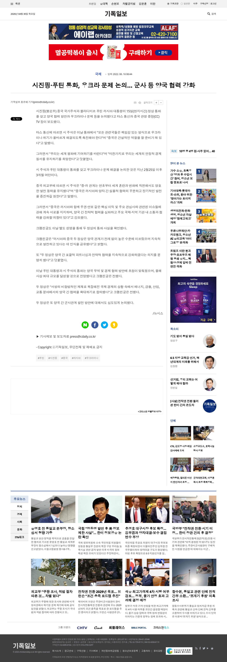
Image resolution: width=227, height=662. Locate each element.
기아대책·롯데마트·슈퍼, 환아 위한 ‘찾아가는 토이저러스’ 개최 (181, 196)
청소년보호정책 (130, 650)
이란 (152, 4)
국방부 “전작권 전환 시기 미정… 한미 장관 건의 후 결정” (192, 530)
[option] (181, 440)
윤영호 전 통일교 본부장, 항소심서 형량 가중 (52, 530)
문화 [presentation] (19, 529)
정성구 (173, 340)
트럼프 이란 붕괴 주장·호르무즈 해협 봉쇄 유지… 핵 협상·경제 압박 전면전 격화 (180, 258)
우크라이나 (92, 358)
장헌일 (173, 387)
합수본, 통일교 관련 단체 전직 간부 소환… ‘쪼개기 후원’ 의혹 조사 (193, 596)
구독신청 (204, 3)
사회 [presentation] (19, 522)
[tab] (19, 506)
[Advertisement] (193, 122)
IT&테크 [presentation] (19, 537)
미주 (195, 3)
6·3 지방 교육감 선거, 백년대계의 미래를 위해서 (184, 360)
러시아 (77, 358)
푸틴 (41, 358)
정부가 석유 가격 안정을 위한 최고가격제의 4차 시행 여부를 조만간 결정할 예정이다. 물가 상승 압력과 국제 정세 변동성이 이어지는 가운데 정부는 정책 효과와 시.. (146, 611)
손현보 (115, 4)
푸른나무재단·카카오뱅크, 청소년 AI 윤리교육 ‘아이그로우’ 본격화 (181, 237)
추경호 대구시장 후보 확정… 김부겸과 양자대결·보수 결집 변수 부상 (146, 532)
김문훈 (142, 4)
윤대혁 (104, 4)
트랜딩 (92, 4)
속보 (174, 151)
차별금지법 (129, 4)
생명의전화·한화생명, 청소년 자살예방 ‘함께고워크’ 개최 (180, 216)
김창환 (173, 366)
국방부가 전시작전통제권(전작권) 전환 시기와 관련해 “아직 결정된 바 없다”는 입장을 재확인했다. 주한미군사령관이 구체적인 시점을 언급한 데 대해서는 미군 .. (193, 544)
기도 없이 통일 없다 (182, 336)
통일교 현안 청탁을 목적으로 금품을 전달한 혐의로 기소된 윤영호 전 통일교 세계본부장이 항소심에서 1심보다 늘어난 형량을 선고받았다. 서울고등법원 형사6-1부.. (53, 544)
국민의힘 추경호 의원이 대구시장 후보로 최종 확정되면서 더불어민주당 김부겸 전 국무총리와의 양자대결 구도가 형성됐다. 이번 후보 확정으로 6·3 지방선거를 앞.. (146, 548)
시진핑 (53, 358)
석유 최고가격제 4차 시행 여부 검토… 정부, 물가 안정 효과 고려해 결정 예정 (147, 596)
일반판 (187, 3)
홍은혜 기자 (27, 102)
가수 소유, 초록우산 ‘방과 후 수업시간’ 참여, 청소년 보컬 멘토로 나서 (181, 176)
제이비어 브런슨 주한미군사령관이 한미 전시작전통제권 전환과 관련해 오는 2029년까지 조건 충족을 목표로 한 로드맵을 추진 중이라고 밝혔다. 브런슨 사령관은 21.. (100, 607)
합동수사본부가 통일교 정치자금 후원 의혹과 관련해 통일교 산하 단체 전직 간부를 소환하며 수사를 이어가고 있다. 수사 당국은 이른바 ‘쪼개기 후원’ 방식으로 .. (194, 611)
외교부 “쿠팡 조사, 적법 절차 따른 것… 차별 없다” (52, 593)
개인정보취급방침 (110, 650)
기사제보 (93, 650)
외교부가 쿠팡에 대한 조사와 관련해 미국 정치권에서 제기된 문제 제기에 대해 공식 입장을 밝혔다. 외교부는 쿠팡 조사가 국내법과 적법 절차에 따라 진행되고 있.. (53, 607)
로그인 (213, 3)
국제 (98, 74)
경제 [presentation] (19, 514)
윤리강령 (158, 650)
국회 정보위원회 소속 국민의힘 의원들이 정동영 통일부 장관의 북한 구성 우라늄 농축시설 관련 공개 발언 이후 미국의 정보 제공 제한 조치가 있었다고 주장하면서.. (100, 548)
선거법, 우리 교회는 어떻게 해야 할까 (184, 381)
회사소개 (56, 650)
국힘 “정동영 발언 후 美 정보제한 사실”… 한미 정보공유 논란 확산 (99, 532)
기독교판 (174, 3)
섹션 (15, 4)
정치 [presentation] (19, 506)
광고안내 (69, 650)
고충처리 (145, 650)
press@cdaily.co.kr (44, 102)
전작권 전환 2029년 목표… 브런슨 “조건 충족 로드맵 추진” (99, 593)
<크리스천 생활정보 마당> (149, 411)
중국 (65, 358)
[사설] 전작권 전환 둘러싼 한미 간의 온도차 (184, 403)
